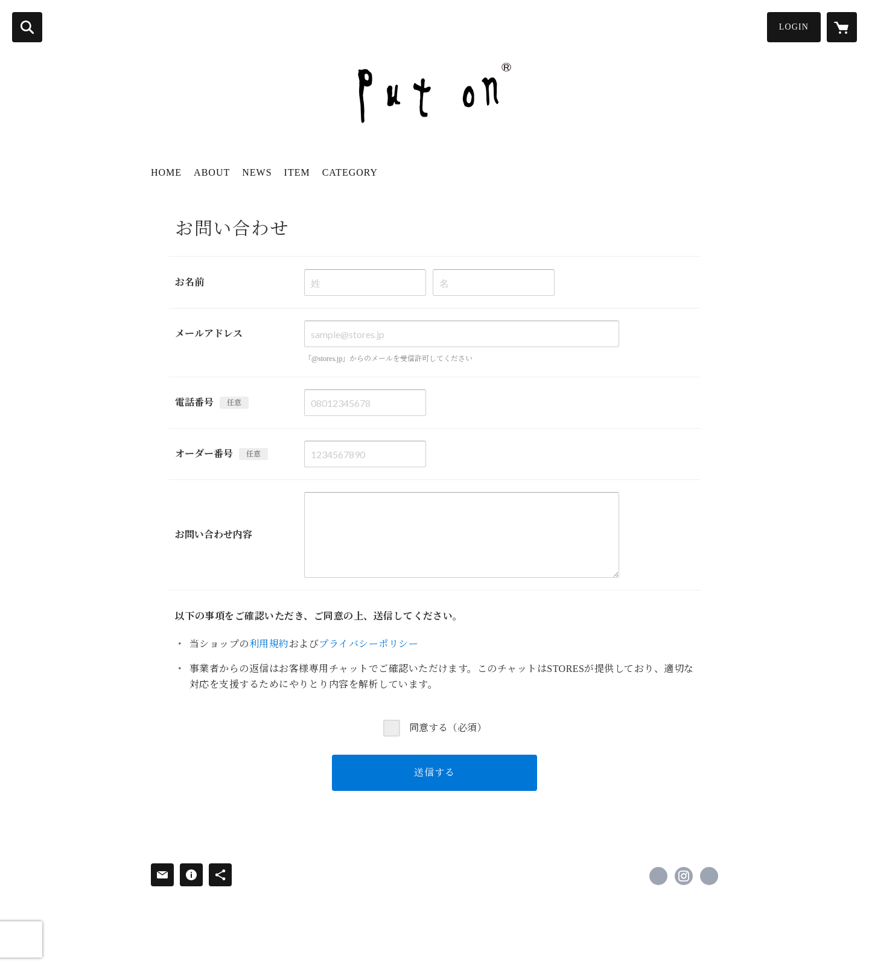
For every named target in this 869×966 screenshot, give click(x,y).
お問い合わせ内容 (213, 534)
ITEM (297, 172)
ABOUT (212, 172)
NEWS (257, 172)
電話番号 (194, 402)
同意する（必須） (447, 728)
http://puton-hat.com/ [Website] (709, 876)
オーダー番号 (204, 454)
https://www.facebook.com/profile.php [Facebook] (658, 876)
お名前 (189, 282)
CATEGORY (350, 172)
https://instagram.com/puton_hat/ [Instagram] (684, 876)
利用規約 (269, 644)
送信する (434, 772)
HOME (166, 172)
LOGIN (794, 26)
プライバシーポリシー (368, 644)
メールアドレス (209, 333)
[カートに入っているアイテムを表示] (842, 27)
